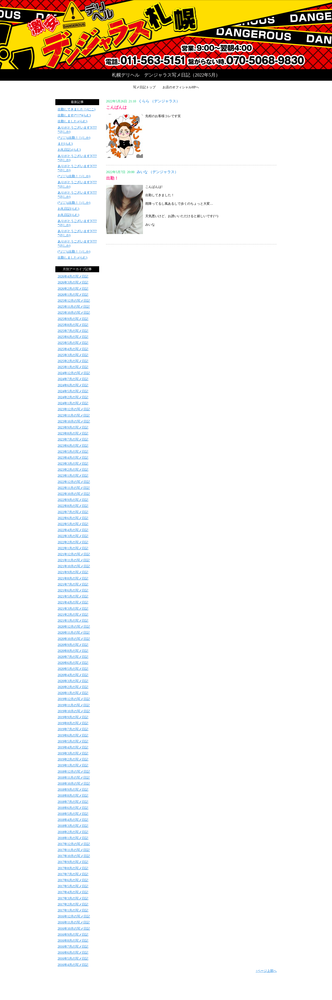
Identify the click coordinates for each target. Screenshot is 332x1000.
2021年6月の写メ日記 (73, 590)
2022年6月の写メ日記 (73, 518)
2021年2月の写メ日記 (73, 614)
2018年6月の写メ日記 (73, 808)
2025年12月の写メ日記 (74, 300)
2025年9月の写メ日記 (73, 319)
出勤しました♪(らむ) (72, 121)
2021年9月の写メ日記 (73, 572)
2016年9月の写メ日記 (73, 934)
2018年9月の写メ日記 (73, 789)
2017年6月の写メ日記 (73, 880)
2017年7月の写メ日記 (73, 874)
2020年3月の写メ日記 (73, 681)
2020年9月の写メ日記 (73, 645)
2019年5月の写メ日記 (73, 741)
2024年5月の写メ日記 (73, 391)
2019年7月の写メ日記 (73, 729)
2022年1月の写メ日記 (73, 548)
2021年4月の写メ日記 (73, 602)
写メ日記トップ (144, 87)
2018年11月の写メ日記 (74, 777)
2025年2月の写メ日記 (73, 361)
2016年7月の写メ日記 (73, 946)
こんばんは (116, 107)
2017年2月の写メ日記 (73, 904)
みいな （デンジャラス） (157, 172)
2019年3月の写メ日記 (73, 753)
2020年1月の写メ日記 (73, 693)
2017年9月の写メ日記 (73, 862)
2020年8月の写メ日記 (73, 651)
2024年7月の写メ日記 (73, 379)
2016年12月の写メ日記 (74, 916)
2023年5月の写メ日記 (73, 451)
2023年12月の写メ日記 (74, 409)
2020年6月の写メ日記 (73, 663)
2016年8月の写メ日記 (73, 940)
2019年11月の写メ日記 (74, 705)
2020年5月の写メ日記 (73, 669)
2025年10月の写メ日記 (74, 312)
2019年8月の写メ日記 (73, 723)
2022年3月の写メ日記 (73, 536)
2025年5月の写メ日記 (73, 343)
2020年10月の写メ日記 (74, 639)
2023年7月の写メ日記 (73, 439)
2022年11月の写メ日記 (74, 488)
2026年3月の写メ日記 (73, 282)
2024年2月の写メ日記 (73, 397)
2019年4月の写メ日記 (73, 747)
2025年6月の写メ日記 (73, 337)
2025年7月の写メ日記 (73, 331)
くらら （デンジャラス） (159, 101)
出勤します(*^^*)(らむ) (74, 115)
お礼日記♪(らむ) (69, 149)
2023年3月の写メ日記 (73, 463)
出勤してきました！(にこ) (76, 109)
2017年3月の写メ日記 (73, 898)
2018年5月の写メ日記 (73, 814)
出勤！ (112, 178)
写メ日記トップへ (166, 34)
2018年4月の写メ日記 (73, 820)
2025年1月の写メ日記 (73, 367)
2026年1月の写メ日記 (73, 294)
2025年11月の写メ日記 (74, 306)
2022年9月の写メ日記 (73, 500)
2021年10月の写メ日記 (74, 566)
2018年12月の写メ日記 (74, 771)
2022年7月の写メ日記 (73, 512)
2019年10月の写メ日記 (74, 711)
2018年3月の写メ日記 (73, 826)
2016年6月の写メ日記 (73, 952)
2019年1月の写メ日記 (73, 765)
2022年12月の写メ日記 (74, 482)
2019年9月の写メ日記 (73, 717)
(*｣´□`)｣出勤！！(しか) (74, 137)
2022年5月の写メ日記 (73, 524)
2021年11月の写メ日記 (74, 560)
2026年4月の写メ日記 (73, 276)
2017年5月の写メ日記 (73, 886)
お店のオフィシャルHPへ (181, 87)
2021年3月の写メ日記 (73, 608)
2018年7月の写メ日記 (73, 802)
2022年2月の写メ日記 (73, 542)
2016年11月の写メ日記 (74, 922)
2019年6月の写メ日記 (73, 735)
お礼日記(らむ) (68, 208)
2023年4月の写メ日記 (73, 457)
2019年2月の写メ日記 (73, 759)
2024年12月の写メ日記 (74, 373)
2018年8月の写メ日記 (73, 795)
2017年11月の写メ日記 (74, 850)
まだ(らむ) (65, 143)
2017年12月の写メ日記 (74, 844)
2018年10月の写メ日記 (74, 783)
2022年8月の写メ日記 (73, 506)
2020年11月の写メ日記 (74, 632)
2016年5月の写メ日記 (73, 958)
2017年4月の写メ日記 (73, 892)
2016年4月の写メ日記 (73, 965)
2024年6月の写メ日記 (73, 385)
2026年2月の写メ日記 (73, 288)
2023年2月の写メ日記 (73, 469)
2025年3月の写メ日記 (73, 355)
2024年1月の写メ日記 (73, 403)
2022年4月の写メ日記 (73, 530)
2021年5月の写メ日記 (73, 596)
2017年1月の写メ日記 (73, 910)
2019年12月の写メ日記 (74, 699)
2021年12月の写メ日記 (74, 554)
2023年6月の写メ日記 (73, 445)
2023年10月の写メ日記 (74, 421)
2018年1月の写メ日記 (73, 838)
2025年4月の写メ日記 (73, 349)
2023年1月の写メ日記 (73, 475)
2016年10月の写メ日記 (74, 928)
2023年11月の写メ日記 (74, 415)
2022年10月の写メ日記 (74, 494)
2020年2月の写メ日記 (73, 687)
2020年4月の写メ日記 (73, 675)
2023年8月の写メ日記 (73, 433)
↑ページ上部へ (266, 971)
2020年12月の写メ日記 (74, 626)
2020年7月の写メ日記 (73, 657)
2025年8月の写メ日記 (73, 325)
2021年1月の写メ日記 (73, 620)
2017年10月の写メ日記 (74, 856)
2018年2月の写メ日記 (73, 832)
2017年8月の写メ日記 (73, 868)
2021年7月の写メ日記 (73, 584)
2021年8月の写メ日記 (73, 578)
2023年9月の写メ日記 (73, 427)
